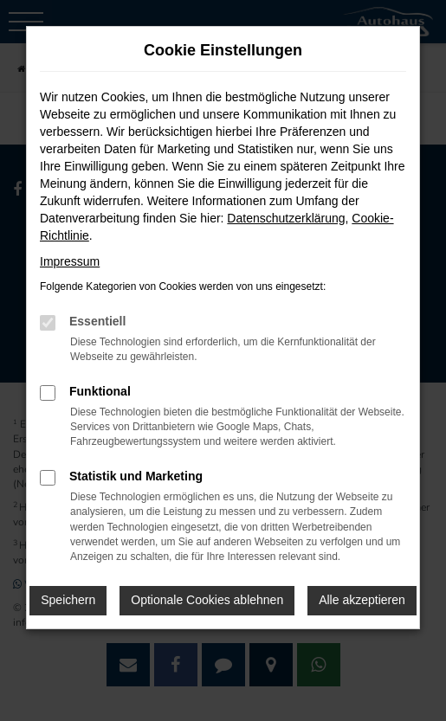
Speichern (68, 600)
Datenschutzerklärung (286, 218)
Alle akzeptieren (362, 600)
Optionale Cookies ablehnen (207, 600)
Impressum (70, 261)
